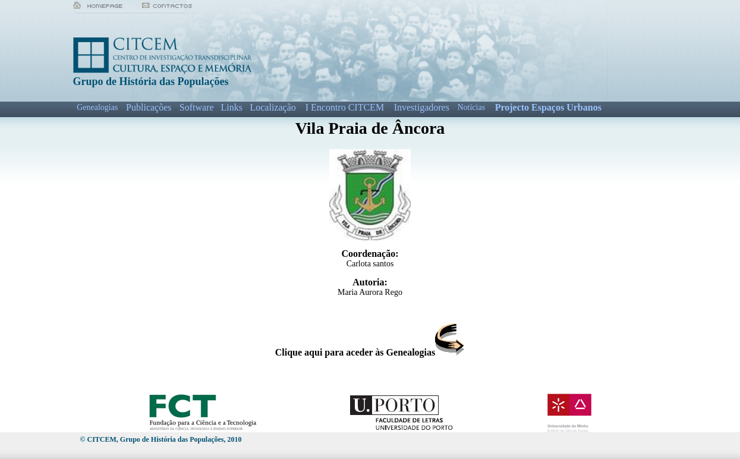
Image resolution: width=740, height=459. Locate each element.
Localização (272, 107)
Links (231, 107)
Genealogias (97, 107)
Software (197, 107)
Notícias (471, 107)
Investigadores (421, 107)
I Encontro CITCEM (345, 107)
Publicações (148, 107)
